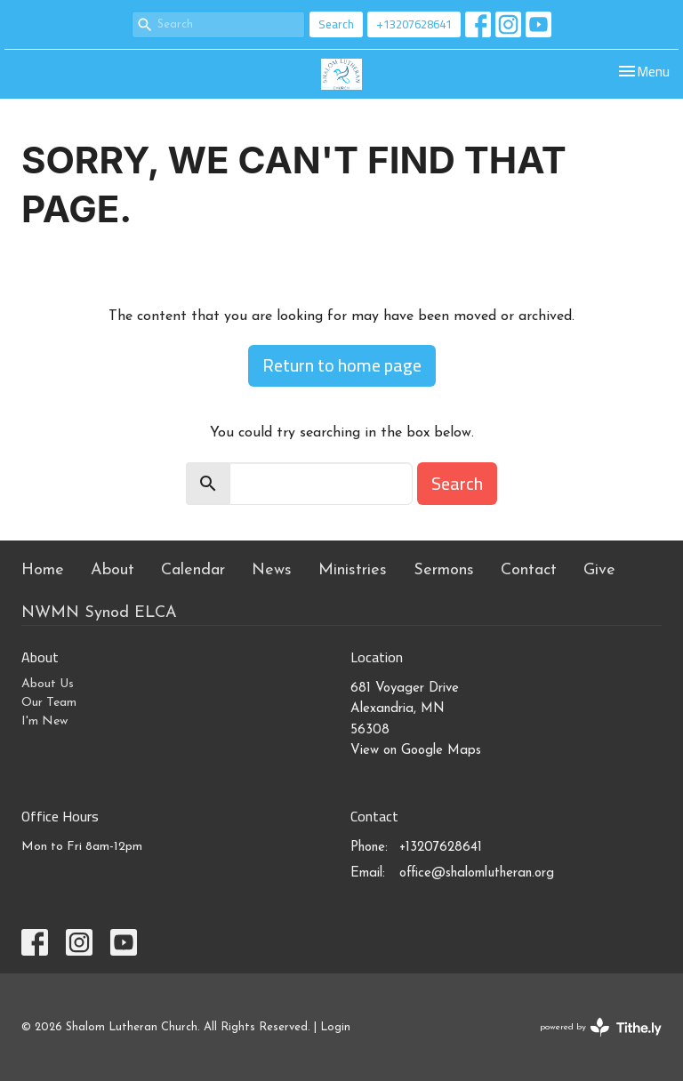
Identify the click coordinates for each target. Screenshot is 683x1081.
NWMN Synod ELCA (99, 613)
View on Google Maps (415, 750)
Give (599, 570)
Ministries (352, 570)
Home (42, 570)
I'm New (44, 721)
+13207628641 (414, 24)
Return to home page (342, 364)
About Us (47, 684)
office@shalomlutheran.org (476, 873)
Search (336, 24)
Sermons (444, 570)
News (272, 570)
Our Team (48, 702)
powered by (601, 1027)
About (112, 570)
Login (335, 1027)
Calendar (193, 570)
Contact (529, 570)
